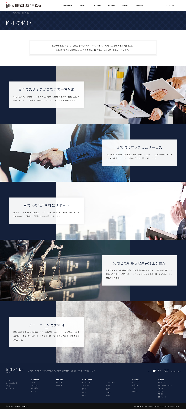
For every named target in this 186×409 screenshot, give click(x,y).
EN (173, 5)
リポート (135, 388)
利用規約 (8, 386)
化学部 (108, 389)
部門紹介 (59, 382)
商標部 (108, 392)
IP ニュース (136, 382)
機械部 (84, 389)
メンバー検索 (110, 382)
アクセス (34, 391)
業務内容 (59, 385)
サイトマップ (10, 389)
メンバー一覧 (86, 382)
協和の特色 (34, 385)
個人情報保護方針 (11, 383)
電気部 (108, 385)
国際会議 (135, 385)
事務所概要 (34, 388)
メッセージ (161, 382)
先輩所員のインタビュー (165, 385)
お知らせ (125, 5)
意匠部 (84, 392)
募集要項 (160, 394)
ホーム (8, 13)
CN (179, 5)
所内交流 (160, 391)
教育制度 (160, 388)
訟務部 (84, 395)
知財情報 (111, 5)
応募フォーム (162, 397)
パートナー (85, 385)
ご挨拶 (33, 382)
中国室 (108, 395)
